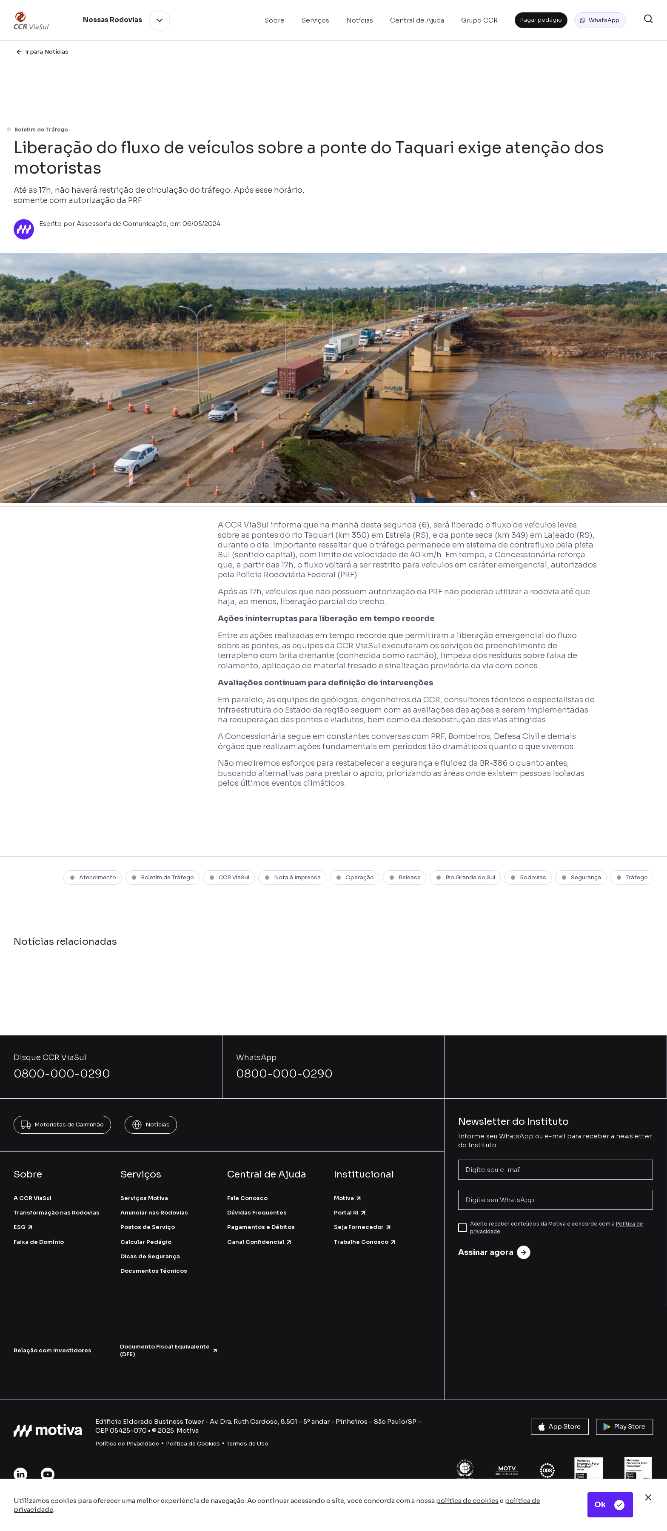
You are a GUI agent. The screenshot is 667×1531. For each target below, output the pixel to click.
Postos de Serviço (147, 1227)
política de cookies (467, 1501)
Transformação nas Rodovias (57, 1212)
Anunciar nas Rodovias (154, 1212)
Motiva (348, 1198)
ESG (24, 1227)
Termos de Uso (247, 1443)
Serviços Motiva (144, 1198)
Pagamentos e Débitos (261, 1227)
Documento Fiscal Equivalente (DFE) (169, 1350)
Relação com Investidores (52, 1350)
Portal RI (350, 1212)
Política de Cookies (193, 1443)
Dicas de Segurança (150, 1256)
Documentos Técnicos (153, 1270)
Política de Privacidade (127, 1443)
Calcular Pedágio (145, 1242)
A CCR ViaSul (32, 1198)
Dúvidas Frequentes (257, 1212)
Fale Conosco (247, 1198)
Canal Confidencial (259, 1242)
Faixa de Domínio (39, 1242)
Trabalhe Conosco (365, 1242)
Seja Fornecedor (363, 1227)
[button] (600, 20)
